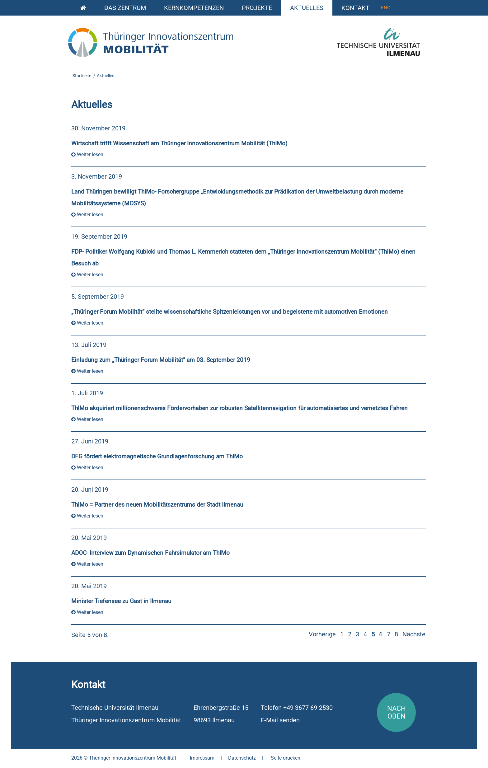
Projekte (257, 8)
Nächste (413, 634)
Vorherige (322, 634)
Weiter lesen (87, 154)
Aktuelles (306, 8)
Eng (385, 8)
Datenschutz (242, 758)
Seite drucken (285, 758)
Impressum (202, 758)
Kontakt (355, 8)
